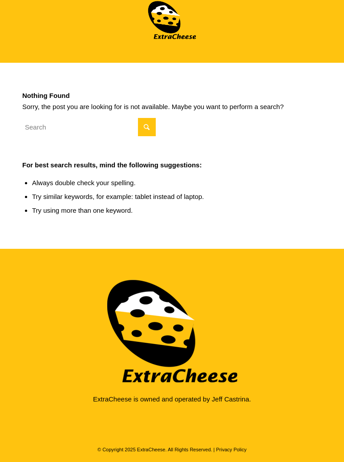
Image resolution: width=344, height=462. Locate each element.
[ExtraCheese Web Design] (172, 20)
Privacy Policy (231, 449)
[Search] (89, 127)
